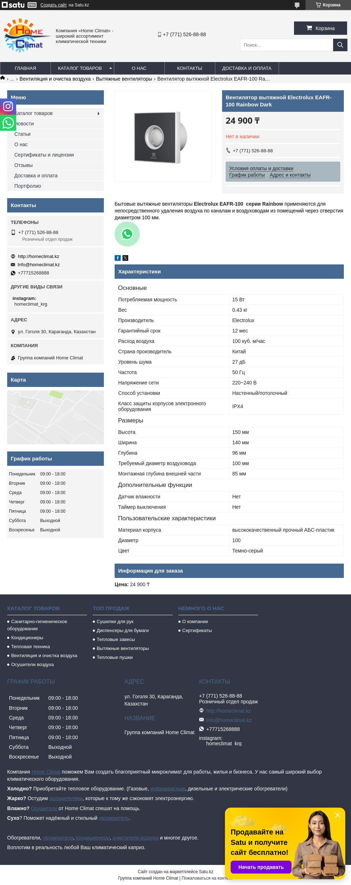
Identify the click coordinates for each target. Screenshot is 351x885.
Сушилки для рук (115, 621)
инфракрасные (167, 788)
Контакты (189, 68)
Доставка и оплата (246, 68)
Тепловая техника (30, 646)
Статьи (22, 134)
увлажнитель (114, 818)
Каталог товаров (80, 68)
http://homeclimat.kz (38, 256)
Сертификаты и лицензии (44, 155)
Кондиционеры (27, 637)
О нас (139, 68)
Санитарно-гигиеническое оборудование (37, 625)
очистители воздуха (135, 838)
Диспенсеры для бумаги (123, 630)
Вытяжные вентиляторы (124, 79)
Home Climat (46, 772)
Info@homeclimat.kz (39, 264)
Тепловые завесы (116, 639)
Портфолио (27, 186)
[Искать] (340, 45)
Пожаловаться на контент (207, 878)
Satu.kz (206, 871)
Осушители (44, 808)
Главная (25, 68)
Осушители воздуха (32, 664)
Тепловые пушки (115, 657)
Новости (24, 123)
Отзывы (23, 165)
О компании (195, 621)
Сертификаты (197, 630)
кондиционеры (93, 838)
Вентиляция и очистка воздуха (55, 79)
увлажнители (58, 838)
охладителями (65, 798)
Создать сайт (53, 5)
